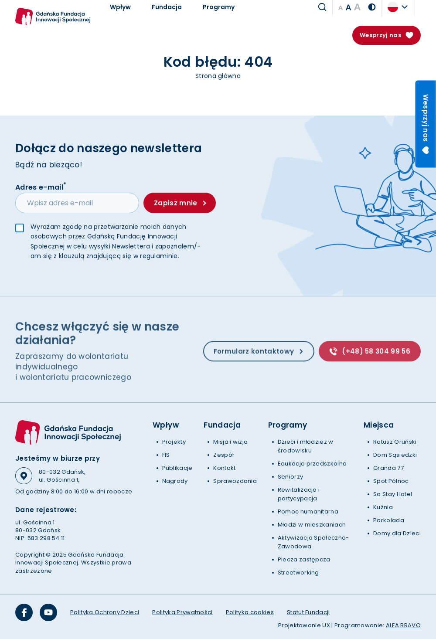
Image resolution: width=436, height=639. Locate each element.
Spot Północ (391, 481)
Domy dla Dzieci (397, 533)
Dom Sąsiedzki (395, 455)
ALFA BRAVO (403, 625)
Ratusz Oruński (394, 442)
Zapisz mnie (180, 203)
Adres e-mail (40, 187)
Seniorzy (290, 476)
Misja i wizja (230, 442)
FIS (166, 455)
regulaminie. (159, 256)
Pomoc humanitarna (308, 511)
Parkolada (388, 520)
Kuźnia (383, 507)
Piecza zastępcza (304, 559)
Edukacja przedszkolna (312, 463)
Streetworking (298, 572)
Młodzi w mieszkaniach (312, 524)
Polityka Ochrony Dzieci (104, 612)
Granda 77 (388, 468)
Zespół (223, 455)
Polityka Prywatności (182, 612)
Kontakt (224, 468)
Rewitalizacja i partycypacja (299, 494)
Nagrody (175, 481)
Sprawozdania (235, 481)
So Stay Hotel (392, 494)
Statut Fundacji (308, 612)
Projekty (174, 442)
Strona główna (218, 75)
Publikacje (177, 468)
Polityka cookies (250, 612)
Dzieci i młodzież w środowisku (306, 446)
